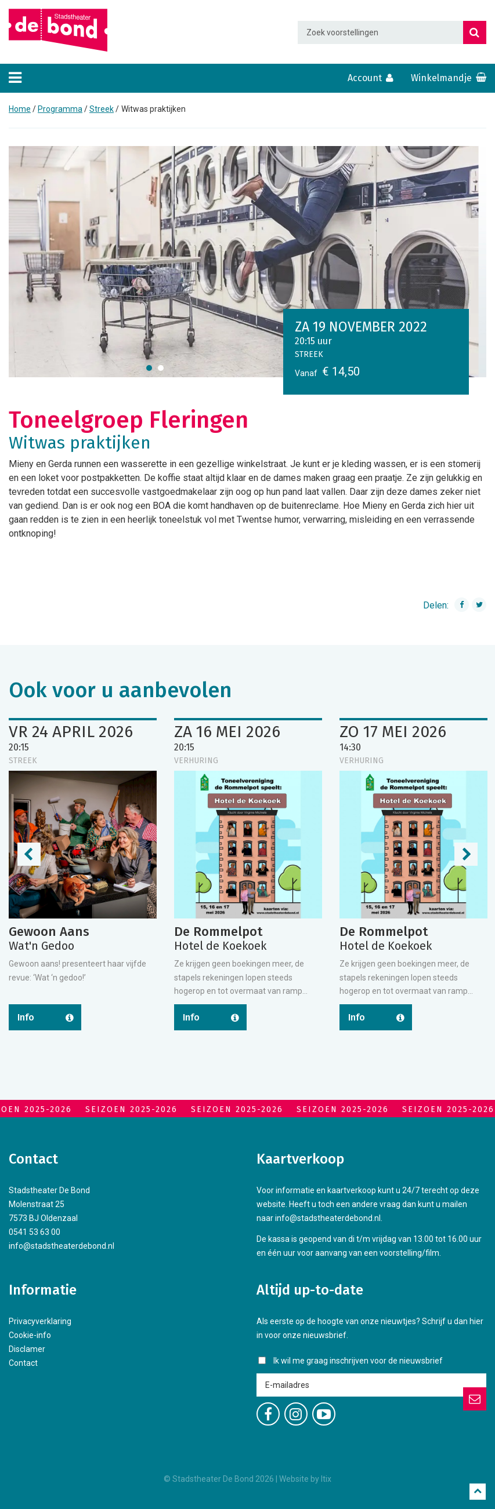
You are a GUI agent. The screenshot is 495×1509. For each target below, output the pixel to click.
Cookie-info (30, 1335)
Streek (101, 109)
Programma (60, 109)
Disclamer (27, 1349)
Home (20, 109)
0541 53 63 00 (34, 1232)
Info (25, 1017)
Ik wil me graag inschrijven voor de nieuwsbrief (358, 1360)
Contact (23, 1363)
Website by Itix (305, 1479)
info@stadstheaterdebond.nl (61, 1246)
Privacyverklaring (40, 1321)
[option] (247, 261)
